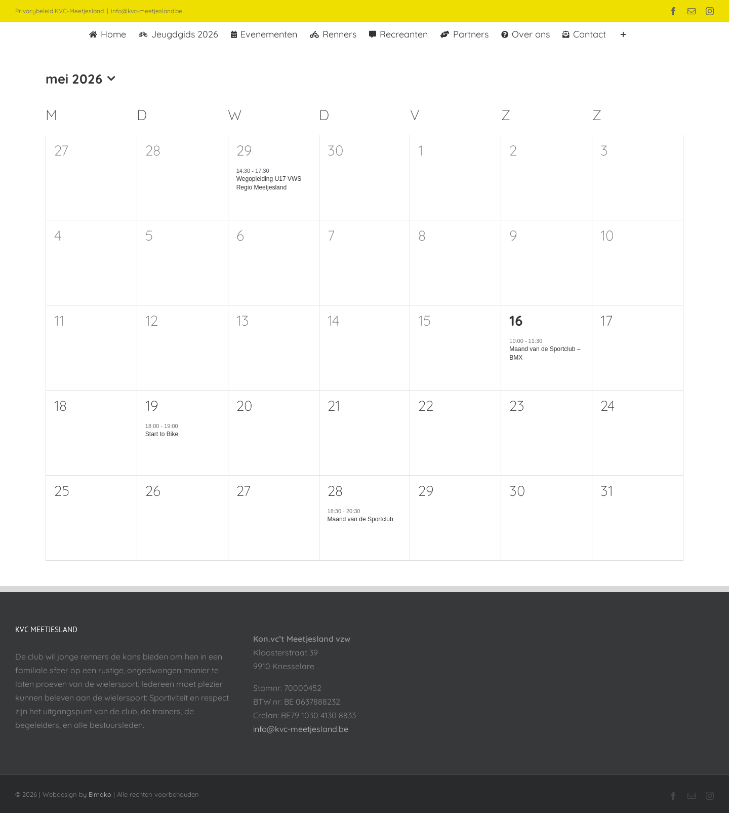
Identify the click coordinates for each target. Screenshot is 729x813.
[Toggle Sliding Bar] (623, 33)
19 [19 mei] (151, 405)
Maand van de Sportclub (360, 519)
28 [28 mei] (335, 490)
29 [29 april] (244, 150)
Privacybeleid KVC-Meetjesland (59, 11)
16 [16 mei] (515, 320)
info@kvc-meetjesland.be (146, 11)
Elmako (100, 794)
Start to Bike (161, 434)
